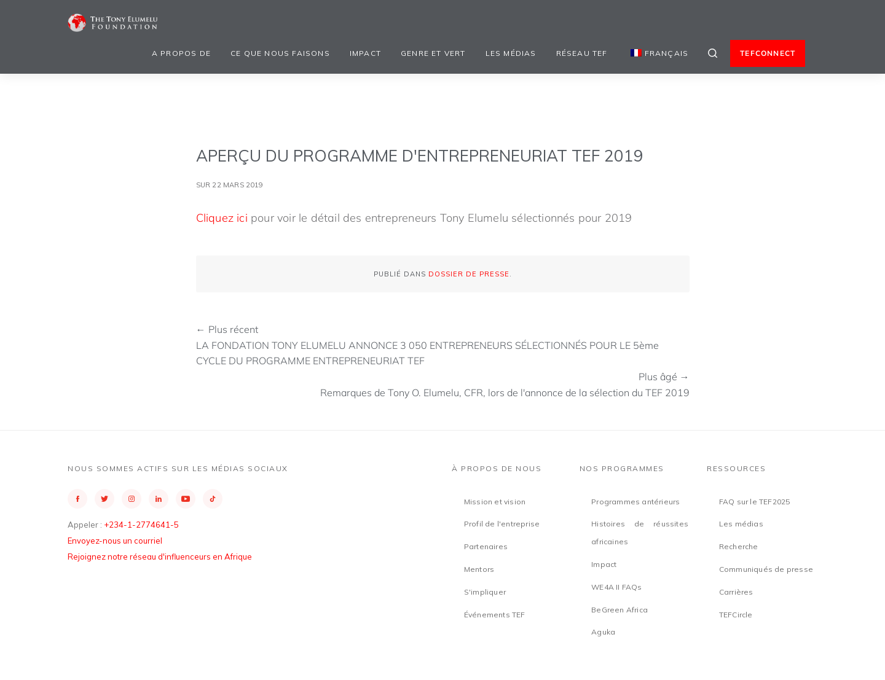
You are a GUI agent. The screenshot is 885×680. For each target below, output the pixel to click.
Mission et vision (494, 501)
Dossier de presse (468, 274)
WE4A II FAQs (616, 587)
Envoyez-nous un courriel (115, 540)
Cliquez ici (222, 218)
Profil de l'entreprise (502, 523)
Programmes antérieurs (635, 501)
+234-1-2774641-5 (141, 525)
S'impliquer (485, 591)
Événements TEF (494, 614)
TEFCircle (736, 614)
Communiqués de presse (766, 569)
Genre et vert (433, 53)
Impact (365, 53)
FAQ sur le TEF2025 (754, 501)
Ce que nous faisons (280, 53)
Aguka (603, 631)
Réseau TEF (582, 53)
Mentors (479, 569)
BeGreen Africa (619, 609)
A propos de (181, 53)
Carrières (736, 591)
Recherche (738, 546)
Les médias (511, 53)
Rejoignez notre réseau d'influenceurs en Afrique (160, 556)
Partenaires (486, 546)
